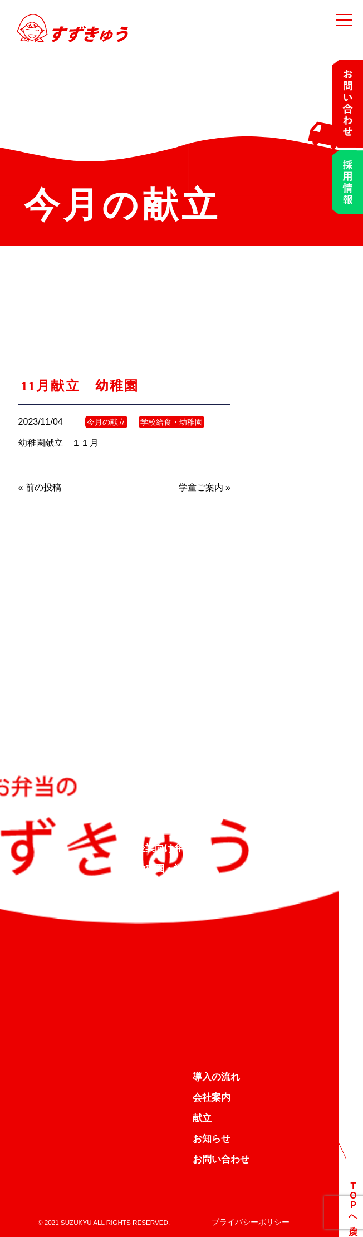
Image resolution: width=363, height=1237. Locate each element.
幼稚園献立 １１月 (58, 443)
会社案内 (211, 1097)
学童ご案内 (201, 487)
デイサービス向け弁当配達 (192, 889)
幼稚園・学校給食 (174, 868)
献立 (202, 1118)
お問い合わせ (221, 1159)
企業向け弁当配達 (174, 848)
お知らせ (211, 1138)
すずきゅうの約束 (174, 827)
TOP (145, 807)
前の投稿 (43, 487)
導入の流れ (216, 1077)
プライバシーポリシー (251, 1222)
